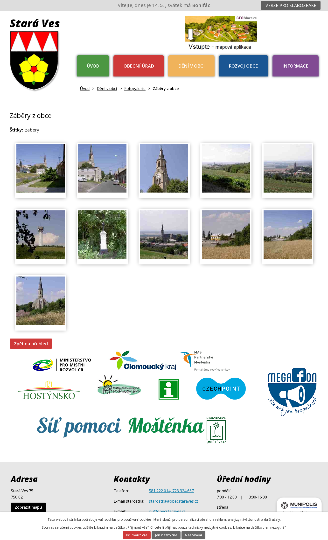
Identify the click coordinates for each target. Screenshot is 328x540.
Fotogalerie (135, 88)
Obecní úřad (139, 66)
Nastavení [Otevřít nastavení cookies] (193, 535)
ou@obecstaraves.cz (167, 511)
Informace (295, 66)
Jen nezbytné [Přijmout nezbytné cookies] (166, 535)
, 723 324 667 (182, 490)
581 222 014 (159, 490)
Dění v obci (191, 66)
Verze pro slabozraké (290, 5)
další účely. (272, 519)
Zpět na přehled (31, 343)
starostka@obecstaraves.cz (173, 501)
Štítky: (16, 130)
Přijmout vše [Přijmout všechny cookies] (136, 535)
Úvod (93, 66)
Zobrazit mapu (28, 507)
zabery (32, 130)
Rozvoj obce (243, 66)
